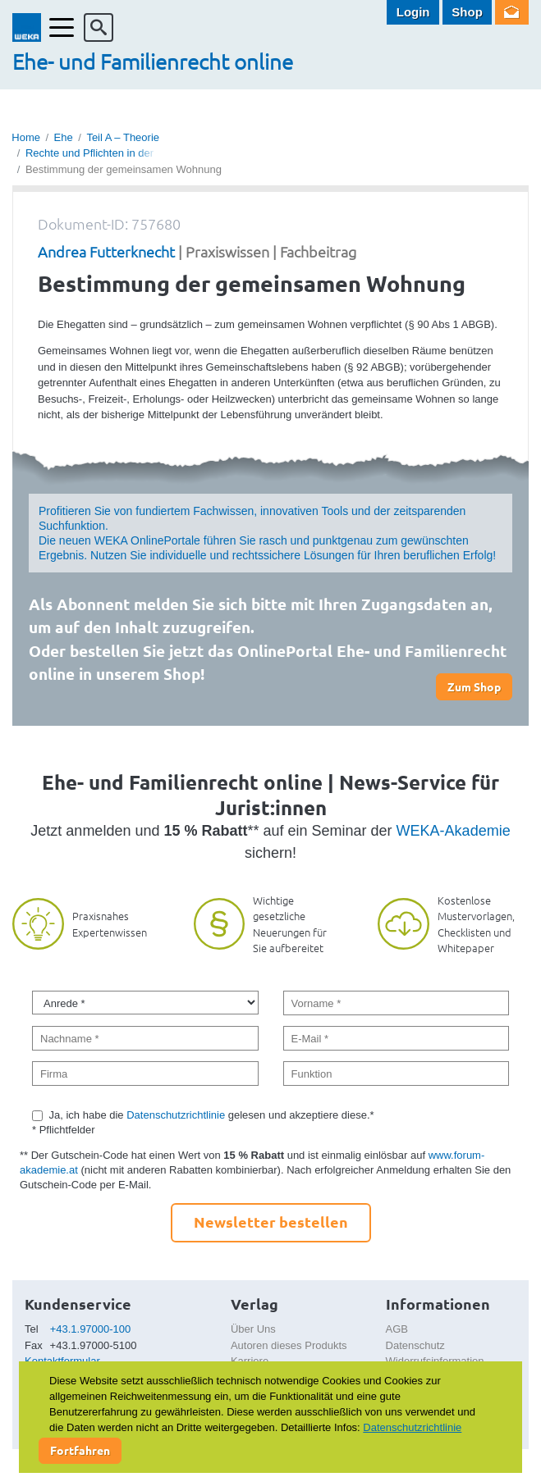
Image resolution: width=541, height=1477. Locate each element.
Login (413, 12)
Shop (467, 12)
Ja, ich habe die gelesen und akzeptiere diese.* (211, 1115)
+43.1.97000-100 (90, 1329)
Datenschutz (415, 1345)
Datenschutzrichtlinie (175, 1115)
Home (25, 137)
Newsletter (512, 12)
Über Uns (253, 1329)
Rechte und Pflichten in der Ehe (100, 153)
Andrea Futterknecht (106, 251)
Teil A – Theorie (122, 137)
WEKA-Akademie (454, 831)
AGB (397, 1329)
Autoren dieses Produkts (289, 1345)
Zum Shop (474, 686)
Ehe (63, 137)
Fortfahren (80, 1450)
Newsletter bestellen (271, 1221)
